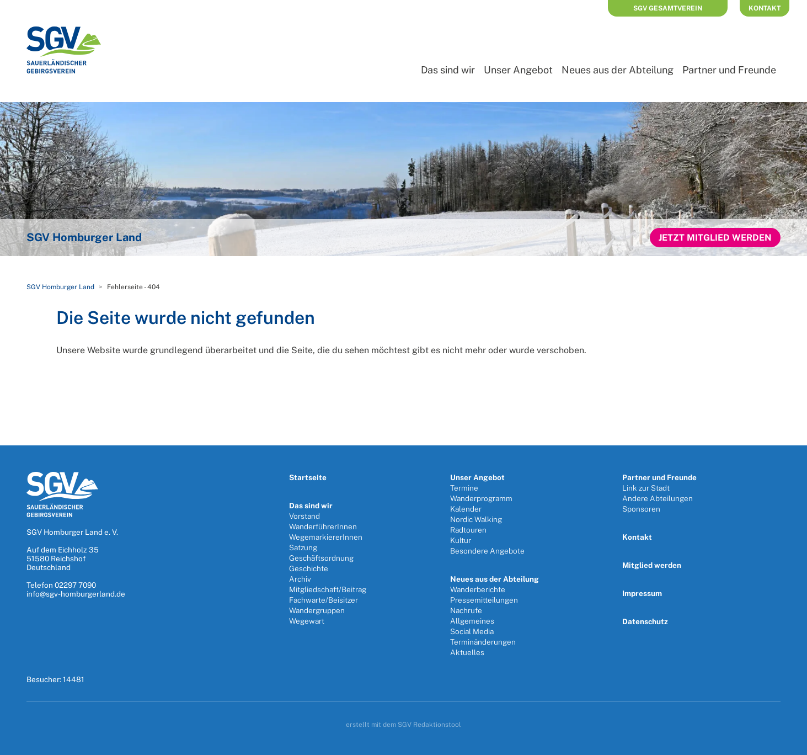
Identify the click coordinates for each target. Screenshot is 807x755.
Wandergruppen (317, 610)
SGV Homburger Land (60, 287)
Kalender (466, 508)
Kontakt (765, 8)
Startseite (308, 477)
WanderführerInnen (323, 526)
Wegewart (306, 620)
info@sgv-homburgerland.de (75, 593)
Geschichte (308, 568)
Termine (464, 487)
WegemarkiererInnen (325, 537)
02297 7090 (75, 585)
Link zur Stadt (646, 487)
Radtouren (468, 529)
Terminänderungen (483, 641)
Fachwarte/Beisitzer (323, 600)
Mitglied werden (651, 565)
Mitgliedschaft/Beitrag (327, 589)
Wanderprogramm (481, 498)
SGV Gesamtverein (667, 8)
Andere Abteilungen (657, 498)
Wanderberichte (477, 589)
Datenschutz (645, 621)
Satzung (303, 547)
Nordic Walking (476, 519)
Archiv (300, 579)
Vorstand (304, 516)
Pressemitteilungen (484, 600)
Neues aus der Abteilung (618, 70)
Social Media (472, 631)
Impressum (642, 593)
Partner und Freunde (729, 70)
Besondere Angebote (487, 550)
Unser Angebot (518, 70)
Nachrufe (466, 610)
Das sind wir (448, 70)
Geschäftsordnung (321, 558)
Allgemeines (472, 620)
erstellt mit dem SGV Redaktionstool (403, 725)
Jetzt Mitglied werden (715, 237)
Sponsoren (641, 508)
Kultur (460, 540)
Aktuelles (467, 652)
